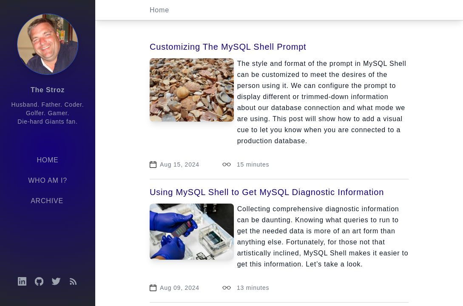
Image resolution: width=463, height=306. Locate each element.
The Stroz (48, 90)
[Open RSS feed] (73, 281)
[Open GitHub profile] (39, 281)
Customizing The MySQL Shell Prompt (228, 46)
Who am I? (47, 180)
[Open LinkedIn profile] (22, 281)
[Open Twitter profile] (56, 281)
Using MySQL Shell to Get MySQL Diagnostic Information (267, 192)
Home (47, 160)
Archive (47, 200)
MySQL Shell (384, 63)
